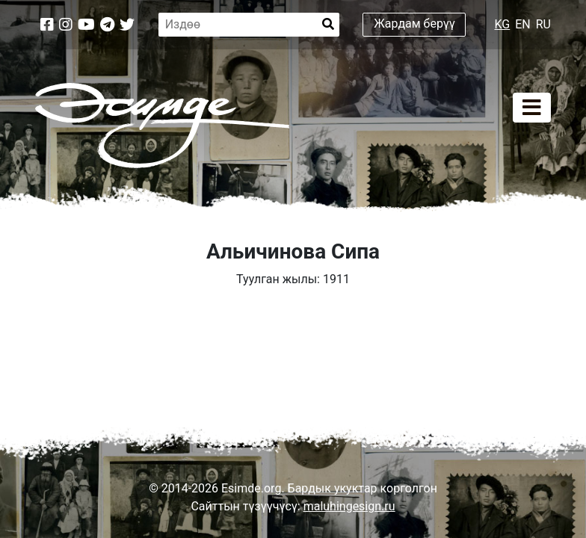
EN (523, 24)
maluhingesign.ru (349, 506)
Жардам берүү (414, 23)
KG (503, 24)
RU (543, 24)
